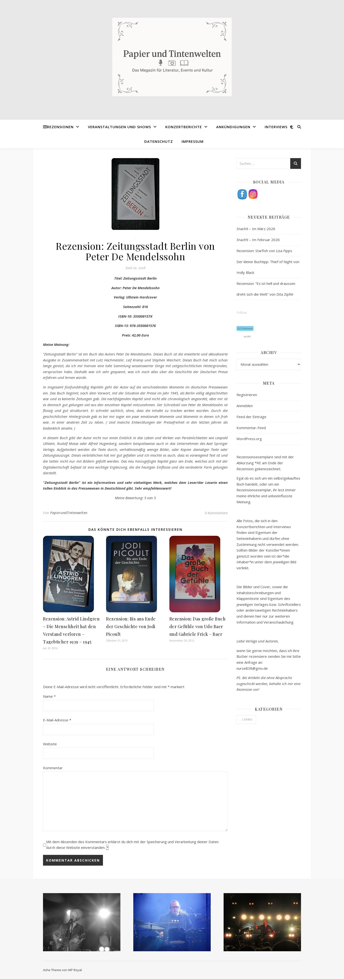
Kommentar (53, 767)
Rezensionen (60, 126)
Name (49, 696)
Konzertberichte (183, 126)
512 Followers (245, 328)
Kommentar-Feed (251, 427)
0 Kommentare (216, 512)
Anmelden (244, 405)
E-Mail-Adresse (57, 720)
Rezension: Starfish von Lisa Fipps (264, 250)
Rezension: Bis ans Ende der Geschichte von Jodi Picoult (131, 626)
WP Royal (75, 970)
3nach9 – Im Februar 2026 (258, 239)
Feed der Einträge (251, 416)
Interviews (276, 126)
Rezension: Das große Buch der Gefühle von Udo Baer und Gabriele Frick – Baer (197, 626)
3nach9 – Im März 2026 (255, 228)
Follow (241, 312)
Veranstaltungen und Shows (119, 126)
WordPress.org (249, 438)
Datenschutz (158, 141)
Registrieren (246, 394)
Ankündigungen (233, 126)
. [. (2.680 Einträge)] (246, 719)
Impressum (193, 141)
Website (50, 743)
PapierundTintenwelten (68, 512)
